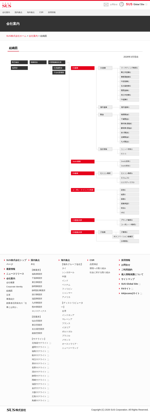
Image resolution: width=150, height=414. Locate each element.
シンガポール (68, 272)
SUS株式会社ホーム (16, 36)
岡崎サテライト (40, 380)
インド (65, 280)
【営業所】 (36, 316)
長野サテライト (40, 367)
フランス (66, 323)
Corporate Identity (14, 286)
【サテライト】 (38, 339)
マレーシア (67, 319)
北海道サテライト (41, 343)
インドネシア (68, 315)
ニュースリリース (15, 273)
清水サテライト (40, 372)
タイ (64, 268)
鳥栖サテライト (40, 400)
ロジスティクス (39, 311)
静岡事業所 (37, 286)
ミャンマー (67, 293)
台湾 (64, 311)
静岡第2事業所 (38, 290)
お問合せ (114, 4)
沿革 (8, 295)
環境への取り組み (98, 268)
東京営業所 (37, 325)
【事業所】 (36, 270)
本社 (33, 264)
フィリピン (67, 289)
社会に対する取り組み (100, 272)
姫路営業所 (37, 333)
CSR (41, 12)
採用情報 (52, 12)
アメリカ (66, 297)
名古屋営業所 (38, 329)
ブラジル (66, 335)
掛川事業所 (37, 294)
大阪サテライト (40, 392)
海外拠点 (31, 12)
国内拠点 (18, 12)
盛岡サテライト (40, 347)
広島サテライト (40, 396)
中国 (64, 276)
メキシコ (66, 340)
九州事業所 (37, 303)
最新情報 (10, 269)
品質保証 (94, 264)
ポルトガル (67, 331)
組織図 (9, 291)
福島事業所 (37, 274)
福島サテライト (40, 351)
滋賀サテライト (40, 384)
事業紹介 (10, 299)
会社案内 (6, 12)
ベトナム (66, 285)
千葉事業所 (37, 278)
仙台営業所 (37, 321)
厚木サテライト (40, 363)
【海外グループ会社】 (72, 264)
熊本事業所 (37, 307)
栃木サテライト (40, 355)
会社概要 (10, 282)
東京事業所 (37, 282)
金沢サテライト (40, 388)
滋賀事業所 (37, 298)
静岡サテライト (40, 376)
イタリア (66, 327)
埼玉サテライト (40, 359)
